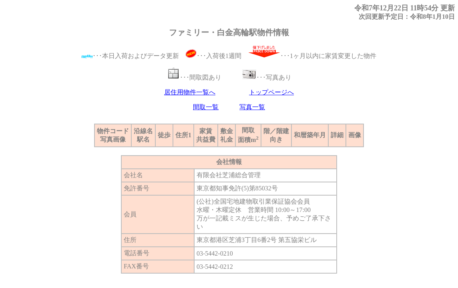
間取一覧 (206, 107)
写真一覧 (252, 107)
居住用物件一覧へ (189, 92)
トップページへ (271, 92)
